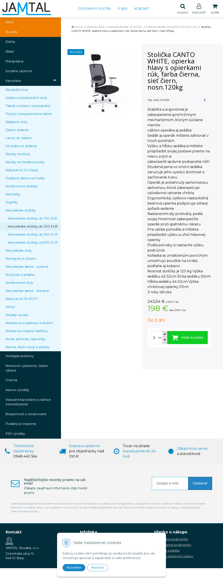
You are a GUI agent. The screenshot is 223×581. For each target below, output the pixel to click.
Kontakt (141, 9)
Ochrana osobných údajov (173, 556)
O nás (122, 9)
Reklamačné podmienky (172, 545)
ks (160, 337)
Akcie (9, 22)
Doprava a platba (94, 9)
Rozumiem (74, 567)
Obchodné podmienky (171, 539)
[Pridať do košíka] (187, 337)
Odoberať (200, 483)
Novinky (11, 32)
